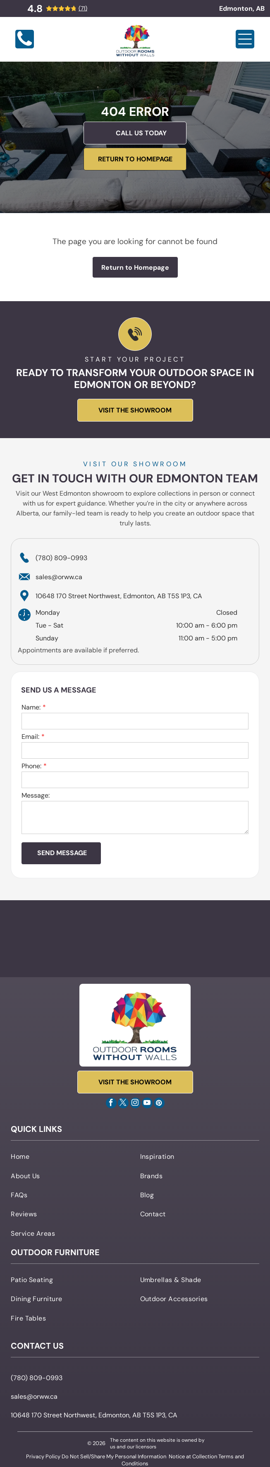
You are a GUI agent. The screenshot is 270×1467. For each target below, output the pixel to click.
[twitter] (123, 1104)
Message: (36, 795)
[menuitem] (70, 1156)
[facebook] (111, 1104)
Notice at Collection (193, 1456)
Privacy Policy (43, 1456)
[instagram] (135, 1104)
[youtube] (147, 1104)
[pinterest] (159, 1104)
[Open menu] (245, 39)
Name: (31, 707)
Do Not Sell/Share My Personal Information (114, 1456)
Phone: (31, 766)
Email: (30, 736)
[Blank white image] (24, 46)
